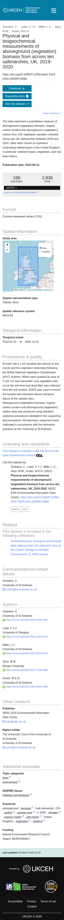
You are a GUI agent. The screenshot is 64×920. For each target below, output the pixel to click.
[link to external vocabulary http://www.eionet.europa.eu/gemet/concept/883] (32, 808)
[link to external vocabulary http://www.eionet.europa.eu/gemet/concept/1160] (14, 812)
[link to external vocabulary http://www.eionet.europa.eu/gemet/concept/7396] (40, 817)
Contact (32, 906)
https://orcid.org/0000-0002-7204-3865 (25, 670)
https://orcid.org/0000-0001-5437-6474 (25, 636)
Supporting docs (17, 96)
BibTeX (16, 509)
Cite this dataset (17, 103)
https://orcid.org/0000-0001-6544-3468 (25, 686)
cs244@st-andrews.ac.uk (20, 589)
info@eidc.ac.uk (14, 721)
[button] (7, 245)
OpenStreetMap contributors (40, 290)
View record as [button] (51, 113)
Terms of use (48, 901)
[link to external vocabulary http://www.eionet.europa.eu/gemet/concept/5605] (60, 812)
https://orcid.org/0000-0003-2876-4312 (25, 653)
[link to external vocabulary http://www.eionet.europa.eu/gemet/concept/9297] (44, 821)
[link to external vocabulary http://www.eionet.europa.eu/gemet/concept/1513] (33, 812)
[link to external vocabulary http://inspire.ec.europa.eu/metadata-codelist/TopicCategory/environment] (19, 782)
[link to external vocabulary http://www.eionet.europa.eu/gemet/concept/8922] (30, 821)
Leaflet (19, 290)
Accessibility (15, 901)
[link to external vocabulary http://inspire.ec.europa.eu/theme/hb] (31, 795)
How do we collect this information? (21, 192)
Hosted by (32, 868)
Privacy (31, 901)
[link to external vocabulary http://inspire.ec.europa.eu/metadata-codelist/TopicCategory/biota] (10, 778)
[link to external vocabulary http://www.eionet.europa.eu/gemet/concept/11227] (23, 817)
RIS (25, 509)
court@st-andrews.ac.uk (19, 747)
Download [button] (17, 88)
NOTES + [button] (11, 187)
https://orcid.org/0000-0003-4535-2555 (25, 619)
